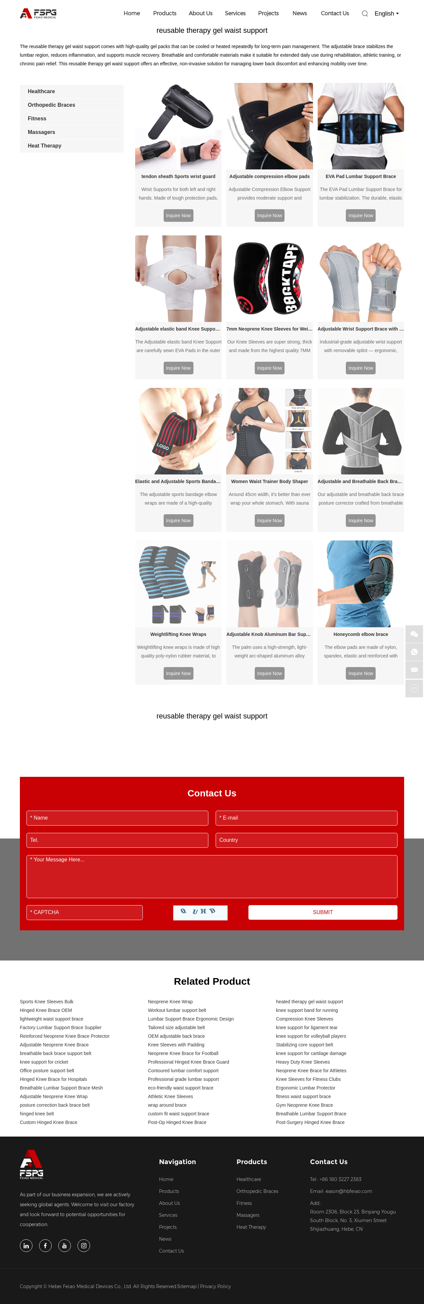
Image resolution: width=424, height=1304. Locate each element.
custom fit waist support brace (178, 1026)
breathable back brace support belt (55, 966)
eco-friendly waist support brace (181, 1001)
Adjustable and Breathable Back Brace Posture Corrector (361, 481)
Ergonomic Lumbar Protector (305, 1001)
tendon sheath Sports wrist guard (178, 176)
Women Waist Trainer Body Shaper (269, 481)
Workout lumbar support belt (177, 923)
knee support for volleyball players (311, 949)
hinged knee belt (37, 1026)
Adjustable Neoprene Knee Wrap (53, 1009)
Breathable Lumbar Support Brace (311, 1026)
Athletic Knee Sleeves (170, 1009)
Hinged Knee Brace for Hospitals (53, 992)
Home (132, 13)
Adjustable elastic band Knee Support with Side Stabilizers (178, 329)
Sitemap (186, 1200)
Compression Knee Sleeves (304, 932)
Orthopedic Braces (257, 1104)
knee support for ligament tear (307, 940)
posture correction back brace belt (55, 1018)
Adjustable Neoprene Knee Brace (54, 958)
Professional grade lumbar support (183, 992)
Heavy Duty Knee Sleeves (303, 975)
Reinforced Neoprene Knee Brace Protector (65, 949)
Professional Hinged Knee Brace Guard (188, 975)
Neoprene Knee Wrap (170, 914)
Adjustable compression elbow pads (270, 176)
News (299, 13)
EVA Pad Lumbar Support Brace (361, 176)
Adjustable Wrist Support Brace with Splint (361, 329)
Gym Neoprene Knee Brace (304, 1018)
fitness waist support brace (303, 1009)
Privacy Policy (215, 1200)
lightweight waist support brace (51, 932)
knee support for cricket (44, 975)
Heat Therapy (251, 1140)
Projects (268, 13)
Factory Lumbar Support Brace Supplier (61, 940)
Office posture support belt (47, 983)
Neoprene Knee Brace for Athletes (311, 983)
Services (235, 13)
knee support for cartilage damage (311, 966)
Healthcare (249, 1092)
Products (164, 13)
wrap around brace (167, 1018)
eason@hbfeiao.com (349, 1104)
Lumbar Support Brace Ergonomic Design (191, 932)
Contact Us (335, 13)
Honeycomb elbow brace (361, 547)
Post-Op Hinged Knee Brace (177, 1035)
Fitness (244, 1116)
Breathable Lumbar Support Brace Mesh (61, 1001)
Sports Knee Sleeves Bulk (47, 914)
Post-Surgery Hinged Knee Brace (310, 1035)
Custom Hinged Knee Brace (49, 1035)
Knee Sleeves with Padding (176, 958)
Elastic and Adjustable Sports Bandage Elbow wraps (178, 481)
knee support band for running (307, 923)
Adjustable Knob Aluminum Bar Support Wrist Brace (269, 547)
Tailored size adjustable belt (176, 940)
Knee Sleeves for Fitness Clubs (308, 992)
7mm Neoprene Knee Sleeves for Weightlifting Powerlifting (269, 329)
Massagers (248, 1128)
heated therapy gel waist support (309, 914)
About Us (200, 13)
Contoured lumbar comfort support (183, 983)
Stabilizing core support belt (304, 958)
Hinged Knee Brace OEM (46, 923)
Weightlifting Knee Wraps (178, 547)
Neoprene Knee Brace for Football (183, 966)
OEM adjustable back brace (176, 949)
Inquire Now (178, 215)
